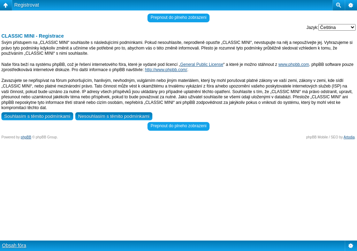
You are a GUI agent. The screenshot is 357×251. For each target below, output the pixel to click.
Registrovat (26, 5)
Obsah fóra (14, 245)
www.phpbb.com (293, 64)
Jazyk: (312, 27)
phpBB (26, 137)
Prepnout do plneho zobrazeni (178, 17)
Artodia (349, 137)
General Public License (201, 64)
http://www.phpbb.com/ (166, 69)
